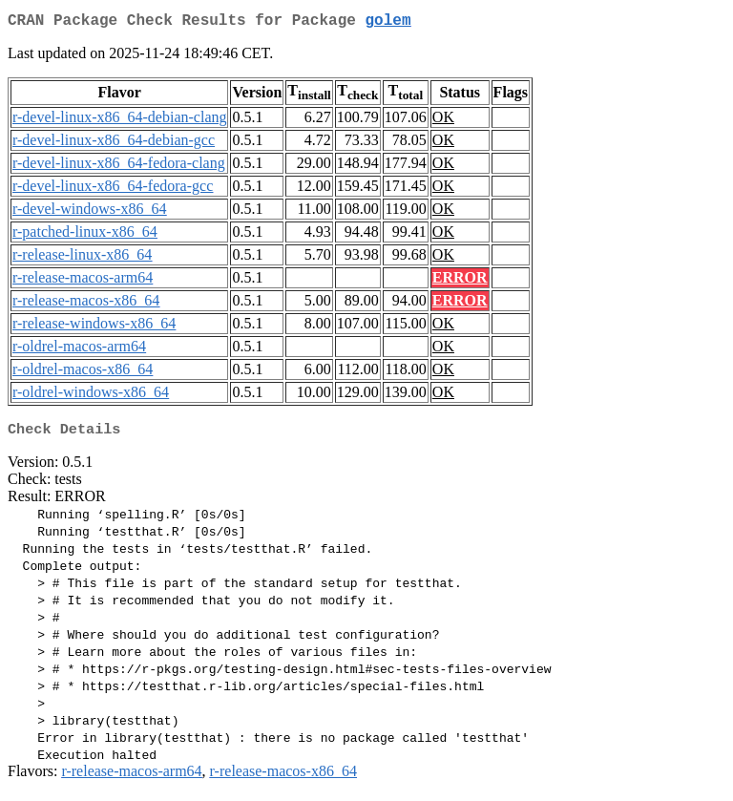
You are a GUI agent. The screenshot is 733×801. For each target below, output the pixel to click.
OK (443, 121)
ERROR (460, 281)
